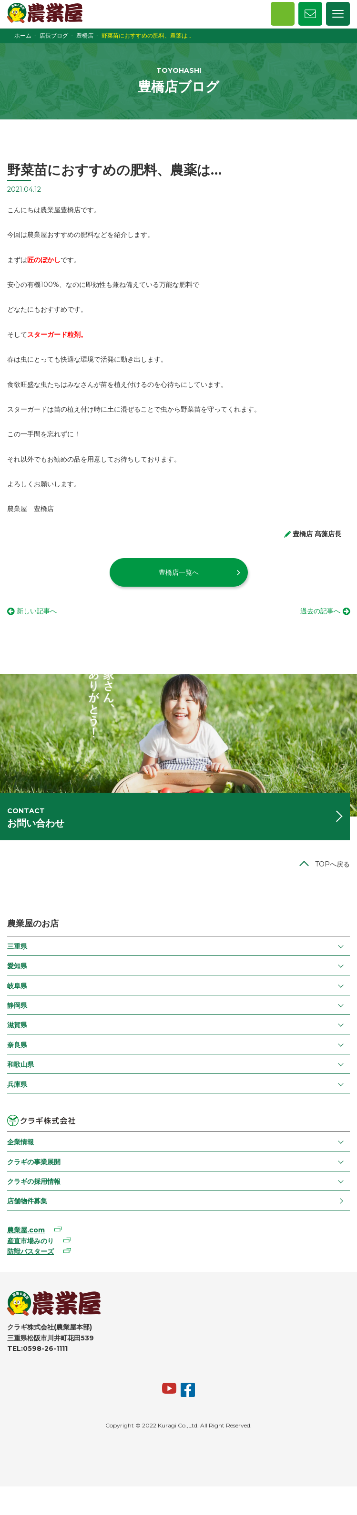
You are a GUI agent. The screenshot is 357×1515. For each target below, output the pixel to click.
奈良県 (17, 1045)
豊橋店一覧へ (179, 572)
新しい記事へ (37, 611)
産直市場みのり (30, 1241)
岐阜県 (17, 986)
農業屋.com (26, 1230)
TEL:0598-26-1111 (37, 1348)
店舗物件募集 (27, 1201)
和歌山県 (20, 1064)
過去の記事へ (320, 611)
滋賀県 (17, 1025)
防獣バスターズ (30, 1251)
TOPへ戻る (332, 864)
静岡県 (17, 1005)
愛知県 (17, 966)
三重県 (17, 946)
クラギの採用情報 (34, 1181)
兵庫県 (17, 1084)
